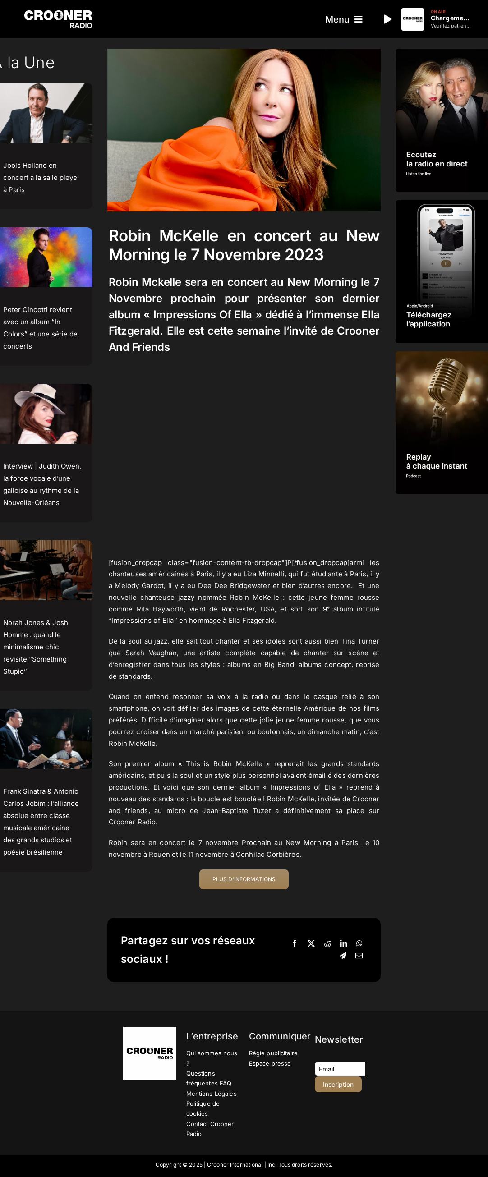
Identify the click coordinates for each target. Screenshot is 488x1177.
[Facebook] (294, 944)
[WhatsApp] (359, 944)
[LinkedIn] (344, 944)
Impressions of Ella (143, 620)
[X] (311, 944)
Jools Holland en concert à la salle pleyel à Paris (41, 177)
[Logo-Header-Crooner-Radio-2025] (58, 13)
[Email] (359, 956)
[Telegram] (343, 956)
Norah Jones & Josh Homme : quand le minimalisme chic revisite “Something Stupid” (35, 647)
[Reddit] (327, 944)
